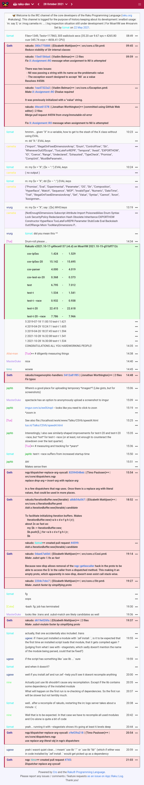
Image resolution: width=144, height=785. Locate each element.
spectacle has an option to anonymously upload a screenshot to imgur (67, 400)
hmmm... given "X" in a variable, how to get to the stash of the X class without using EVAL (71, 134)
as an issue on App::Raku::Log (105, 776)
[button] (139, 4)
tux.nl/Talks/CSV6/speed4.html (44, 425)
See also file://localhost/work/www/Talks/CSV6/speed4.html (61, 420)
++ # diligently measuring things (47, 353)
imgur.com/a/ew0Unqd (39, 407)
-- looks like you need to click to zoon (61, 407)
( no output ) (32, 172)
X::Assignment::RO (40, 60)
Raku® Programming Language (86, 772)
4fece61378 (42, 106)
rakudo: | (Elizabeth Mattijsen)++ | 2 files (57, 622)
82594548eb (76, 472)
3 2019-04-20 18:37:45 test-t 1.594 (45, 331)
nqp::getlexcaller (84, 566)
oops (28, 598)
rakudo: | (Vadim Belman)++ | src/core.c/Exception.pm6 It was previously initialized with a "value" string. (66, 94)
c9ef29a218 (76, 732)
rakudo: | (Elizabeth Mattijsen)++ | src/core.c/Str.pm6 (65, 47)
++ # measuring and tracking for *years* (51, 446)
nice (27, 361)
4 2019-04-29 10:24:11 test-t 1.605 (45, 326)
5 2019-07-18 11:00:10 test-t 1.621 (45, 321)
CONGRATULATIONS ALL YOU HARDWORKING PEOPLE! (58, 345)
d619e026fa (42, 620)
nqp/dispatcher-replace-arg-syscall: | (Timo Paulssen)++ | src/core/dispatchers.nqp (67, 736)
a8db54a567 (77, 499)
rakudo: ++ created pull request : (52, 545)
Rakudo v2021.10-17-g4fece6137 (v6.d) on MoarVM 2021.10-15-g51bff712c (71, 282)
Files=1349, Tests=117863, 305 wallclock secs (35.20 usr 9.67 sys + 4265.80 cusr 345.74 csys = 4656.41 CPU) (70, 37)
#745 (68, 759)
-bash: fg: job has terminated (42, 606)
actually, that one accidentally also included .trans (54, 633)
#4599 (74, 542)
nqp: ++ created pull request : (48, 761)
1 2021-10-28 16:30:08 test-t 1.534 (45, 341)
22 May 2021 (81, 27)
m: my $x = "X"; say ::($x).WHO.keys (46, 207)
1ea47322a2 (42, 87)
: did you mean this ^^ (41, 233)
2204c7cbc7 (42, 581)
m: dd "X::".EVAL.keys (37, 140)
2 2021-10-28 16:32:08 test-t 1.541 (45, 336)
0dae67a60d (42, 553)
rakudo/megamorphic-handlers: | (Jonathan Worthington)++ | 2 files (73, 377)
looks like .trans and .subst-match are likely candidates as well (62, 614)
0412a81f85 (71, 375)
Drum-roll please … (36, 241)
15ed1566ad (42, 56)
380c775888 (42, 45)
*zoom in (30, 412)
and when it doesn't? (37, 666)
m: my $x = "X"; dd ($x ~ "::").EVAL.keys (48, 181)
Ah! (27, 461)
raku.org (127, 15)
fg (26, 594)
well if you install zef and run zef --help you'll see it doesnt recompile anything (70, 674)
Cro (55, 772)
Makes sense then (36, 466)
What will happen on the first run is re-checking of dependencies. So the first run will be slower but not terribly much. (72, 693)
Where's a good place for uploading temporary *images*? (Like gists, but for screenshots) (70, 390)
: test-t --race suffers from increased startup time (57, 454)
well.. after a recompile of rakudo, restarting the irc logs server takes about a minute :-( (70, 705)
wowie (29, 369)
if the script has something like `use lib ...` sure (52, 659)
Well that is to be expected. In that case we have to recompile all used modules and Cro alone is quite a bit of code (72, 717)
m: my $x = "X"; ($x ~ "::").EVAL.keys (46, 167)
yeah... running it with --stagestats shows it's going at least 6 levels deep (68, 726)
